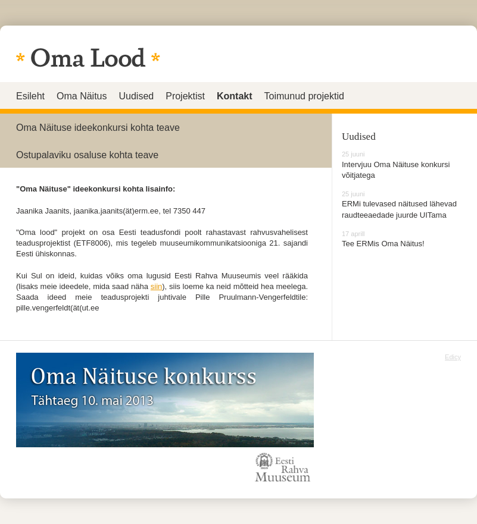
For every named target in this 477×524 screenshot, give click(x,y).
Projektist (185, 96)
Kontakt (234, 96)
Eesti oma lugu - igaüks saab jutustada (88, 57)
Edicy (453, 356)
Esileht (30, 96)
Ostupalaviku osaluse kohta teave (87, 155)
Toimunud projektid (304, 96)
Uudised (136, 96)
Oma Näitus (82, 96)
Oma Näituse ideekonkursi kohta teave (98, 128)
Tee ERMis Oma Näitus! (383, 243)
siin (157, 286)
